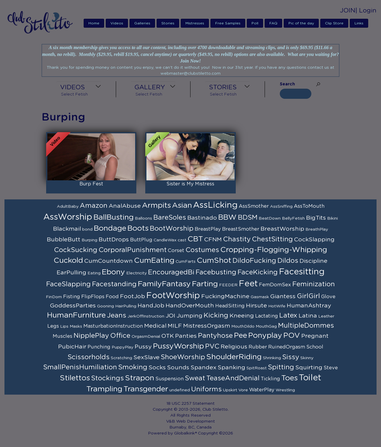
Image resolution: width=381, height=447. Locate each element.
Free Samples (228, 23)
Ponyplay (265, 335)
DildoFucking (254, 260)
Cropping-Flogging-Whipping (273, 250)
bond (87, 229)
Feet (248, 284)
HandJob (151, 306)
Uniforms (206, 389)
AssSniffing (281, 206)
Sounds (178, 368)
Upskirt (230, 390)
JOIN (347, 10)
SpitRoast (256, 368)
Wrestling (285, 390)
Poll (255, 23)
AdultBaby (68, 206)
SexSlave (146, 357)
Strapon (139, 378)
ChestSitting (272, 239)
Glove (328, 296)
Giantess (283, 296)
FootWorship (173, 296)
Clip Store (334, 23)
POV (291, 335)
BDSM (247, 217)
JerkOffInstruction (145, 316)
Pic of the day (301, 23)
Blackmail (67, 229)
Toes (289, 378)
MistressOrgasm (206, 326)
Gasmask (260, 297)
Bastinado (202, 218)
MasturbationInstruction (113, 326)
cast (182, 240)
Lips (64, 326)
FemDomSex (275, 284)
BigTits (316, 218)
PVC (212, 346)
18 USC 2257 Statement (190, 403)
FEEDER (228, 285)
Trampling (104, 389)
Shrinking (272, 358)
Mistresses (194, 23)
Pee (240, 335)
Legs (53, 326)
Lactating (266, 316)
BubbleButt (63, 240)
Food (112, 296)
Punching (99, 347)
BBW (227, 217)
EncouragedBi (171, 272)
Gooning (105, 306)
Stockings (107, 378)
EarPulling (71, 273)
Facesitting (301, 272)
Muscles (62, 336)
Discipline (313, 261)
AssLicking (215, 205)
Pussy (143, 347)
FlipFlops (92, 296)
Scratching (121, 358)
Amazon (93, 205)
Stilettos (75, 378)
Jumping (189, 316)
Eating (94, 273)
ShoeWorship (183, 357)
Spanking (231, 368)
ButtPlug (141, 239)
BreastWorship (282, 229)
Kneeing (241, 316)
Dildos (287, 260)
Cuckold (68, 260)
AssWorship (67, 217)
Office (120, 335)
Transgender (146, 389)
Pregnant (315, 336)
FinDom (54, 297)
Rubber (258, 347)
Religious (234, 347)
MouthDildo (242, 326)
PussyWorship (178, 346)
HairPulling (125, 306)
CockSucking (75, 250)
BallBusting (113, 217)
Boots (138, 228)
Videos (116, 23)
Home (93, 23)
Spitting (281, 367)
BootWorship (171, 228)
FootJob (132, 296)
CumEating (154, 260)
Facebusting (216, 272)
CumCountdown (108, 261)
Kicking (216, 315)
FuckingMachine (225, 296)
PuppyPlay (122, 347)
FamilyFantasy (164, 284)
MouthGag (266, 326)
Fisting (71, 296)
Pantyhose (215, 335)
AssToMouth (309, 206)
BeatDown (270, 218)
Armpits (156, 205)
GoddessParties (73, 306)
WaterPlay (261, 389)
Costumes (202, 250)
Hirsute (256, 306)
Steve (331, 367)
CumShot (214, 260)
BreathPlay (316, 229)
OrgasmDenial (146, 337)
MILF (175, 326)
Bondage (110, 228)
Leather (326, 316)
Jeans (116, 315)
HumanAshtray (309, 306)
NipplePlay (91, 335)
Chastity (237, 239)
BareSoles (169, 217)
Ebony (113, 272)
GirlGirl (308, 296)
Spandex (203, 368)
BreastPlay (208, 229)
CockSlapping (314, 240)
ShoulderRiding (234, 357)
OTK (167, 336)
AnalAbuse (125, 206)
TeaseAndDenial (233, 378)
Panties (186, 336)
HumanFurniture (76, 315)
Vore (243, 390)
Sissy (290, 357)
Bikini (332, 218)
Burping (89, 240)
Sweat (195, 378)
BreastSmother (240, 229)
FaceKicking (258, 272)
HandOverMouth (189, 306)
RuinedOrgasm (286, 347)
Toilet (310, 378)
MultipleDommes (306, 325)
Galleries (142, 23)
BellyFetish (293, 218)
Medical (155, 326)
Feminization (313, 284)
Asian (182, 205)
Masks (76, 326)
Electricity (136, 273)
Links (359, 23)
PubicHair (72, 347)
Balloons (143, 218)
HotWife (276, 306)
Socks (157, 368)
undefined (179, 390)
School (314, 347)
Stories (167, 23)
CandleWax (165, 240)
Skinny (306, 358)
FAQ (273, 23)
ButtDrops (114, 240)
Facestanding (114, 284)
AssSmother (254, 206)
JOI (170, 316)
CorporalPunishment (133, 250)
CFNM (213, 240)
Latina (308, 316)
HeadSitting (230, 306)
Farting (205, 284)
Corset (176, 250)
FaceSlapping (68, 284)
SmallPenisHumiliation (80, 367)
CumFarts (186, 262)
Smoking (132, 367)
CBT (195, 239)
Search (287, 84)
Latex (288, 315)
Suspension (169, 378)
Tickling (270, 378)
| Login (365, 10)
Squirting (308, 368)
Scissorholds (89, 357)
